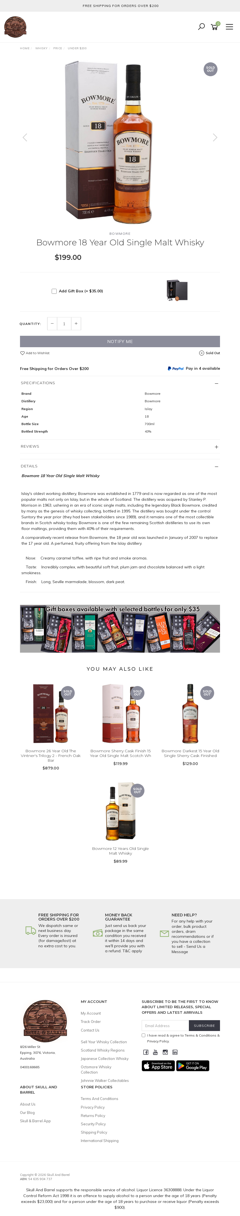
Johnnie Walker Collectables (105, 1080)
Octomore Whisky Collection (96, 1069)
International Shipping (100, 1140)
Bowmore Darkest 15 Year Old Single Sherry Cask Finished (190, 753)
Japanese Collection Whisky (105, 1058)
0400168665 (29, 1067)
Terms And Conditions (99, 1098)
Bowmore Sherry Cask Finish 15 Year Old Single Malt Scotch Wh (120, 753)
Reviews (30, 446)
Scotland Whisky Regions (103, 1050)
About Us (28, 1104)
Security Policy (93, 1124)
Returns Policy (93, 1115)
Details (29, 466)
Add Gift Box (81, 290)
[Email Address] (165, 1025)
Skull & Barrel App (35, 1121)
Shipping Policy (94, 1132)
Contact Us (90, 1030)
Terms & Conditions (200, 1035)
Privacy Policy (93, 1107)
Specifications (38, 383)
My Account (91, 1013)
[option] (120, 143)
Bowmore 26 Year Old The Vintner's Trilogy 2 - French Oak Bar (51, 755)
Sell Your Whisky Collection (104, 1042)
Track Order (91, 1021)
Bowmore (120, 233)
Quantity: (30, 323)
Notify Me (120, 341)
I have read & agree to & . (181, 1038)
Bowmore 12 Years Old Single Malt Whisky (120, 851)
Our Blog (27, 1112)
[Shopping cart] (215, 27)
